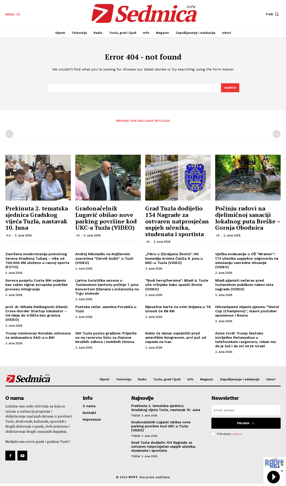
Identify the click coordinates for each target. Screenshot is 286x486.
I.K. (78, 238)
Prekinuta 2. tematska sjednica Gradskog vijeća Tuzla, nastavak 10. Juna (36, 220)
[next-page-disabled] (277, 137)
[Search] (230, 90)
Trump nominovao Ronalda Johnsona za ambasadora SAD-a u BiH (38, 338)
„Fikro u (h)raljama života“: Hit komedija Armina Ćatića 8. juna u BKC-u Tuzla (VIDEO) (174, 261)
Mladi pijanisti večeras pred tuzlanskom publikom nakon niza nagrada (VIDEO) (244, 287)
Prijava (246, 426)
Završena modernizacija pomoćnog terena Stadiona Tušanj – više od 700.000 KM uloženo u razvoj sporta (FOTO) (37, 263)
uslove (237, 436)
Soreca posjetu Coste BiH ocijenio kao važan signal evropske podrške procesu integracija (36, 287)
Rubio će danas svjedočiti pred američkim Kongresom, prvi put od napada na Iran (175, 340)
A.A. (8, 238)
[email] (246, 412)
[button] (273, 14)
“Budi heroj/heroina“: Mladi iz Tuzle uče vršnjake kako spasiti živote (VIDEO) (176, 287)
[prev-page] (9, 137)
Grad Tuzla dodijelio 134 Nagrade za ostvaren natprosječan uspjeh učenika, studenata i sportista (177, 223)
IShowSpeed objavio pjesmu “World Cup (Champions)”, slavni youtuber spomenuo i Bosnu (247, 313)
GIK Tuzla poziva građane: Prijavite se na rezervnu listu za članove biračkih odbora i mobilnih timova (106, 340)
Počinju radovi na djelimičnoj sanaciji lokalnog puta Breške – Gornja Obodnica (247, 220)
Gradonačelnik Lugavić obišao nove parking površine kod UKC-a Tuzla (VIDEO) (106, 220)
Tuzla (135, 418)
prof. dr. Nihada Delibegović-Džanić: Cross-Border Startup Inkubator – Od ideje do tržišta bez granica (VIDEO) (36, 315)
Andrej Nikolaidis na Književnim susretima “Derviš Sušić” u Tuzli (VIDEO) (104, 261)
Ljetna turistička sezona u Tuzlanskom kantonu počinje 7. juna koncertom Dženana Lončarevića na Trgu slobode (107, 289)
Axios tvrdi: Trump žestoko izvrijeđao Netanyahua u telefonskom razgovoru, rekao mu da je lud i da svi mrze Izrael (245, 342)
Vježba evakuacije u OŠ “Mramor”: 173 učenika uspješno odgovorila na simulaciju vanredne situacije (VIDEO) (246, 263)
